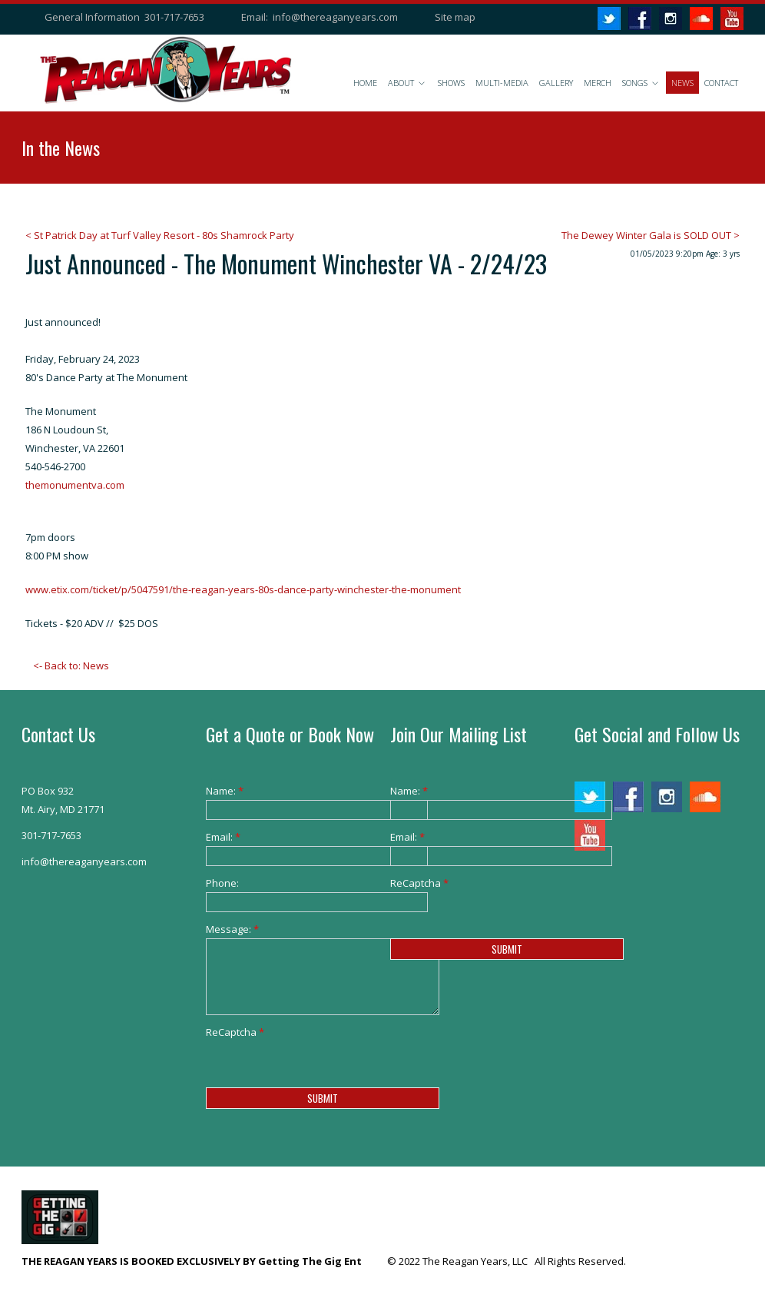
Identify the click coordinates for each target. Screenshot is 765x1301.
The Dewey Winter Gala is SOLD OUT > (650, 235)
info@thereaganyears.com (335, 17)
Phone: (222, 883)
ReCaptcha (229, 1032)
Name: (224, 791)
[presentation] (322, 1071)
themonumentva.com (74, 485)
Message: (229, 929)
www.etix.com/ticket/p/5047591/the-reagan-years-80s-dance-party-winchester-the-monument (243, 589)
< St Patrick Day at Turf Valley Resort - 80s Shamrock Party (159, 235)
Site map (455, 17)
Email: (223, 837)
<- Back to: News (71, 665)
